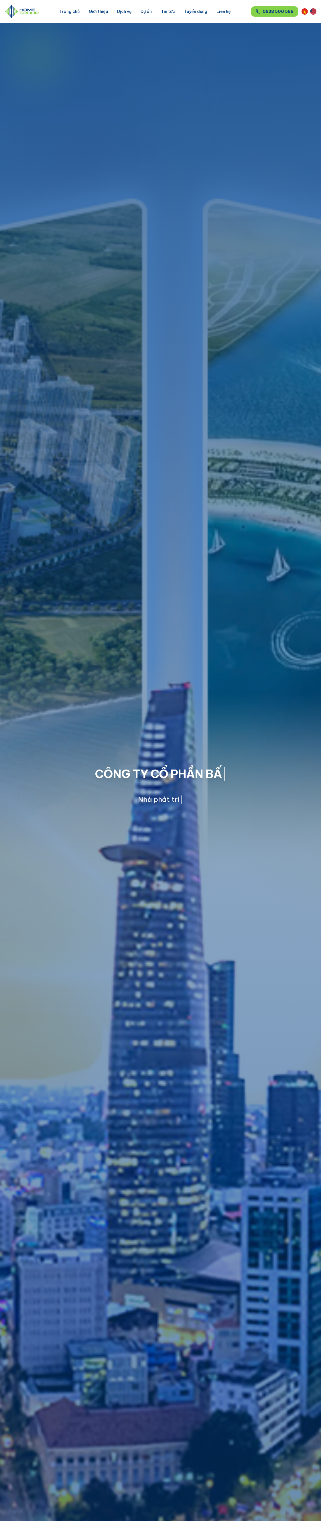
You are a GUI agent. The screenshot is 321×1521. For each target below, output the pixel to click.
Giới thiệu (98, 11)
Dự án (146, 11)
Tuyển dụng (195, 11)
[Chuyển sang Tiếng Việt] (305, 11)
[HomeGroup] (22, 11)
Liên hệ (223, 11)
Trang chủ (69, 11)
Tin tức (168, 11)
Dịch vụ (124, 11)
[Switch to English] (313, 11)
